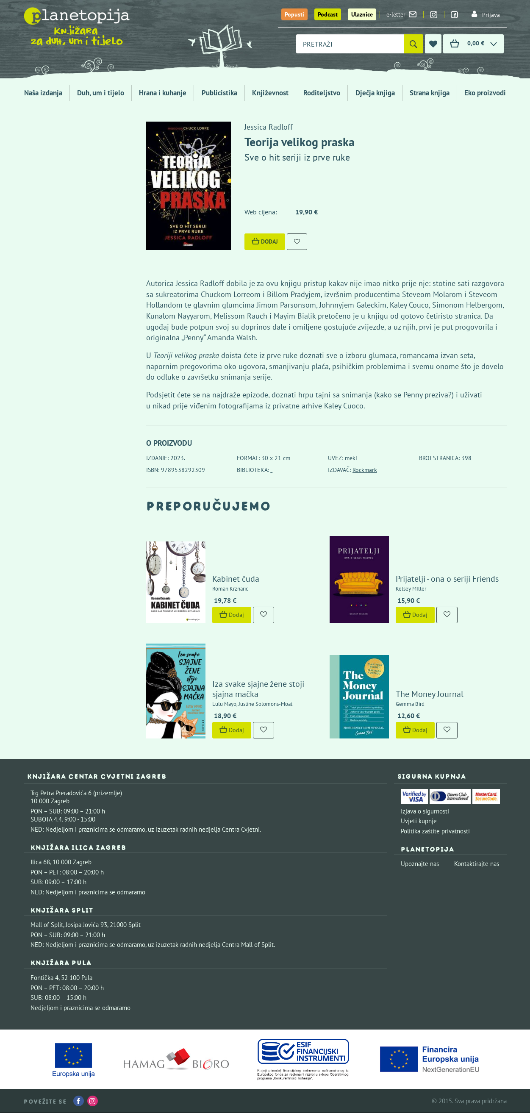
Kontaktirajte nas (476, 864)
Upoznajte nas (420, 864)
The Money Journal (429, 693)
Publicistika (219, 92)
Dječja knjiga (375, 92)
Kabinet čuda (235, 578)
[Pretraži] (413, 43)
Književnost (270, 92)
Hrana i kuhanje (162, 92)
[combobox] (350, 43)
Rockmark (364, 470)
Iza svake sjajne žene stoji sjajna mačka (258, 688)
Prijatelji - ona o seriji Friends (447, 578)
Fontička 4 (44, 978)
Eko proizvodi (485, 92)
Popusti (294, 14)
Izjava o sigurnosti (425, 811)
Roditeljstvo (321, 92)
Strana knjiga (430, 92)
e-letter (401, 14)
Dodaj (265, 241)
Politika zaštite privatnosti (435, 831)
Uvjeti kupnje (419, 821)
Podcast (328, 14)
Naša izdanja (43, 92)
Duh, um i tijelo (100, 92)
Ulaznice (362, 14)
